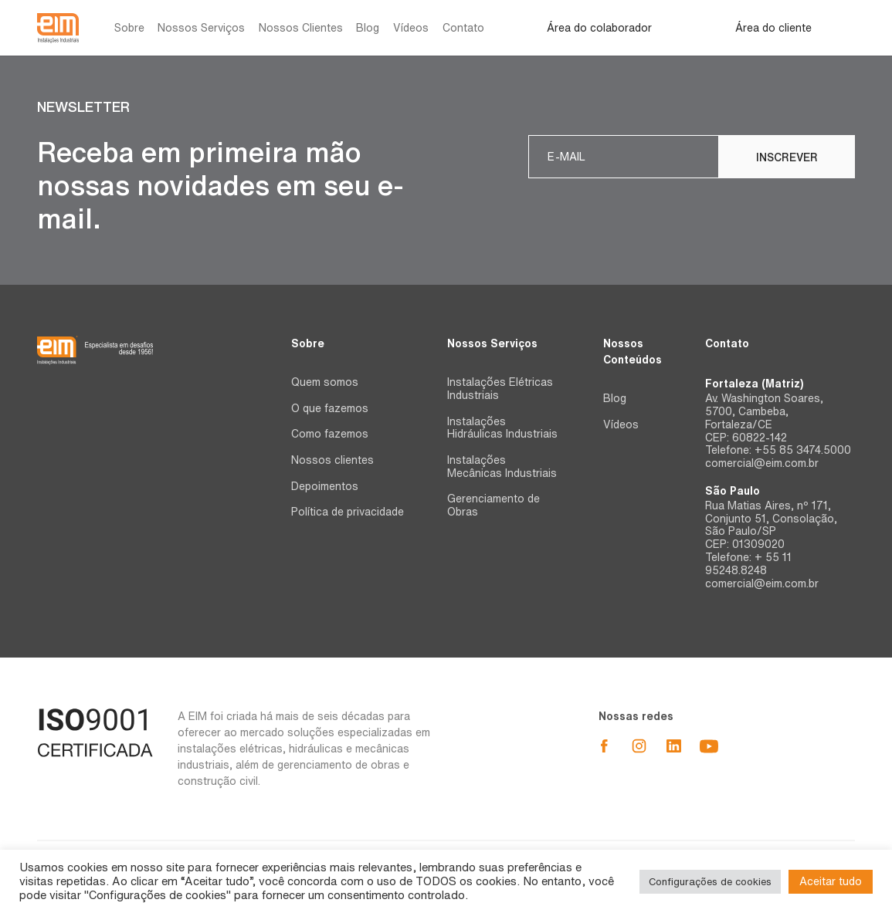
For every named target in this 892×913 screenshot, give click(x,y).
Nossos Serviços (201, 27)
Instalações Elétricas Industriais (500, 389)
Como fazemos (329, 433)
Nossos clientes (332, 460)
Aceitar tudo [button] (830, 881)
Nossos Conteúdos (632, 351)
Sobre (129, 27)
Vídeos (411, 27)
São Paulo (732, 490)
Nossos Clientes (301, 27)
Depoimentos (324, 486)
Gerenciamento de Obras (493, 505)
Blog (367, 27)
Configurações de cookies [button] (710, 882)
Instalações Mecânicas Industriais (502, 466)
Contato (463, 27)
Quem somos (324, 382)
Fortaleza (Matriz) (754, 383)
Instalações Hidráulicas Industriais (502, 428)
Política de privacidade (347, 511)
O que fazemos (329, 408)
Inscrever (787, 157)
